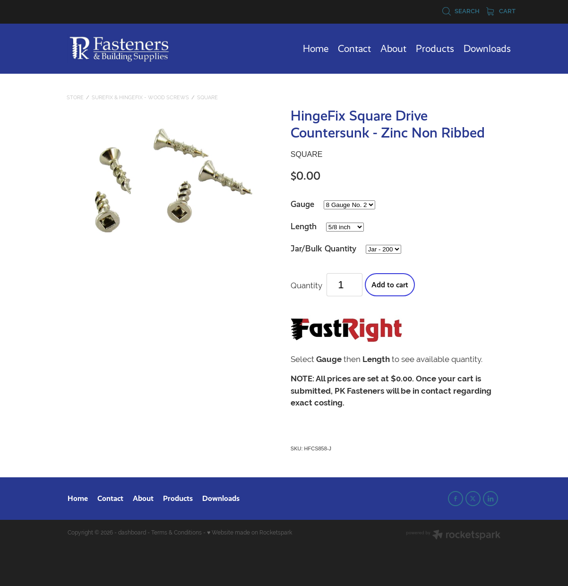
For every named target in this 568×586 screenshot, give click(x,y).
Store (75, 97)
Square (207, 97)
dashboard (132, 532)
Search (461, 11)
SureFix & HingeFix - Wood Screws (140, 97)
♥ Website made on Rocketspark (249, 532)
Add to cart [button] (389, 284)
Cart (501, 11)
